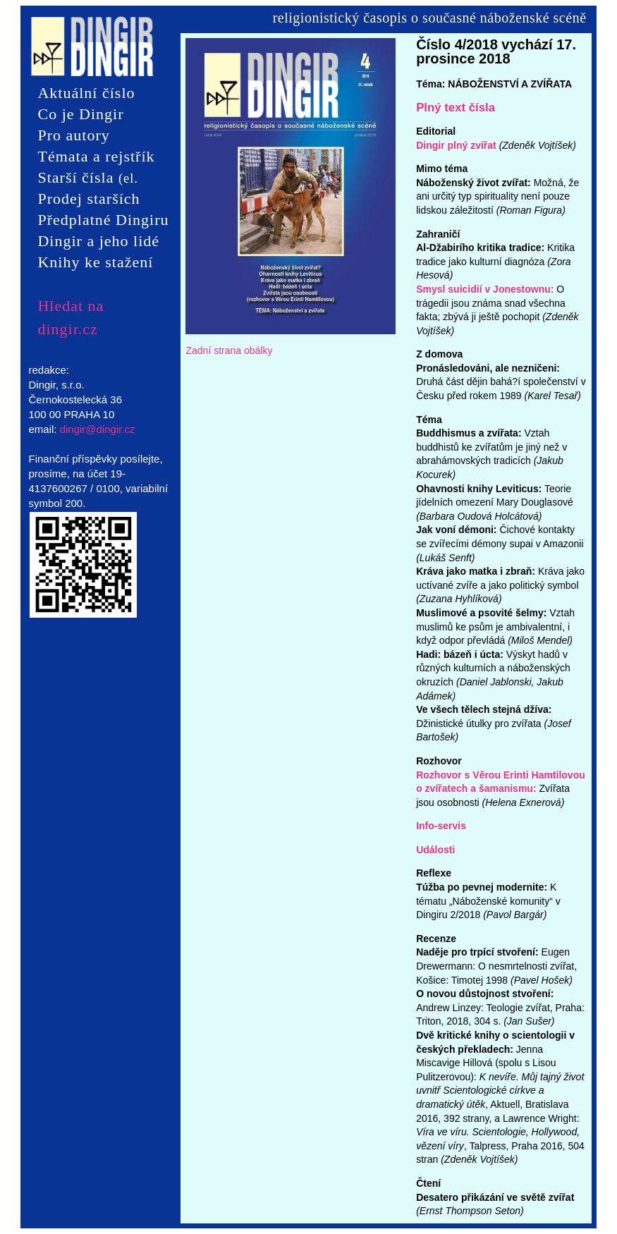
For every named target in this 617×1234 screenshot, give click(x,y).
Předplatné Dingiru (103, 219)
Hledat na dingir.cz (70, 306)
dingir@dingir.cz (97, 429)
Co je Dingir (80, 114)
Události (435, 849)
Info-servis (441, 825)
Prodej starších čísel (88, 199)
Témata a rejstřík (95, 156)
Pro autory (73, 135)
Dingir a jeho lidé (98, 241)
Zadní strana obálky (228, 350)
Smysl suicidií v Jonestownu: (485, 289)
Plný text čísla (455, 107)
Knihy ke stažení (95, 262)
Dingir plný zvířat (456, 145)
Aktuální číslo (86, 93)
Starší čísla (87, 178)
